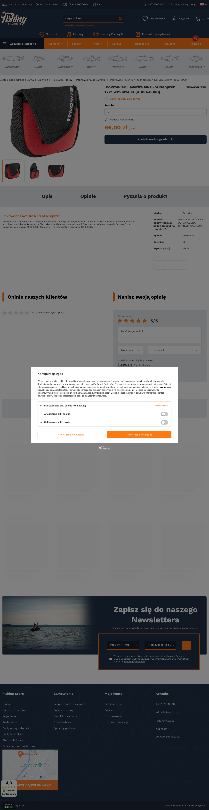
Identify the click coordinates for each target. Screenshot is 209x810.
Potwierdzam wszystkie (139, 434)
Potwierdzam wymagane (70, 434)
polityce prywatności (69, 387)
